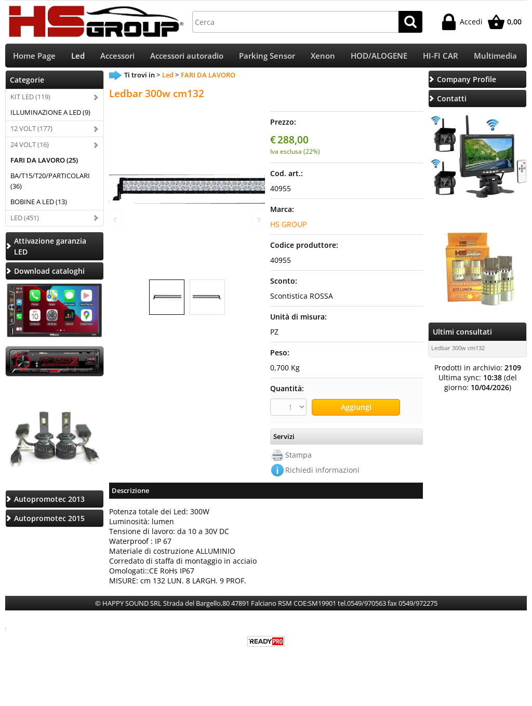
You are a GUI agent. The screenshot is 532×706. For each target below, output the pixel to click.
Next (258, 219)
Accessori (117, 57)
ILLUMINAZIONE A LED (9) (50, 116)
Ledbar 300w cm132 (458, 351)
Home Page (34, 57)
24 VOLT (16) (29, 148)
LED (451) (24, 221)
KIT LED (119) (30, 100)
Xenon (323, 57)
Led (78, 57)
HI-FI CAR (440, 57)
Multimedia (495, 57)
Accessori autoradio (186, 57)
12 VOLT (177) (31, 132)
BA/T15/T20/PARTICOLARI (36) (50, 184)
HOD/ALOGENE (379, 57)
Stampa (298, 457)
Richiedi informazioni (322, 472)
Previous (116, 219)
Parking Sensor (267, 57)
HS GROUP (288, 228)
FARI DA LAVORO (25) (44, 163)
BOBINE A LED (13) (38, 205)
